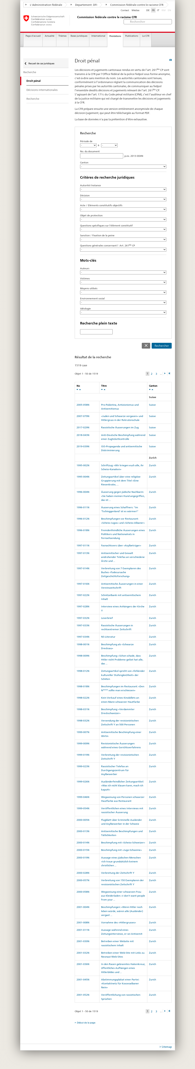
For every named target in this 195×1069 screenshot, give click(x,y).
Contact (125, 10)
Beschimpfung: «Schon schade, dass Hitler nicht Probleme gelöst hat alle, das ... (122, 659)
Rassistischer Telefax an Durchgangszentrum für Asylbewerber (115, 770)
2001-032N (83, 952)
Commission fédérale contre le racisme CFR (134, 4)
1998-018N (83, 686)
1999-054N (83, 808)
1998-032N (83, 720)
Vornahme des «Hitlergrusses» (118, 922)
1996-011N (83, 507)
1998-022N (83, 697)
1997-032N (83, 617)
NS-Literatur (108, 636)
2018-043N (83, 435)
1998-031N (83, 709)
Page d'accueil (33, 36)
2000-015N (83, 849)
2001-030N (83, 941)
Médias (135, 10)
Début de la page (86, 1022)
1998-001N (83, 644)
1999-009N (83, 743)
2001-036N (83, 964)
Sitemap (167, 1046)
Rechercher (162, 345)
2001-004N (83, 907)
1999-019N (83, 754)
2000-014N (83, 842)
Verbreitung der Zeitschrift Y (117, 872)
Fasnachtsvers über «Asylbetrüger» (121, 545)
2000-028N (83, 872)
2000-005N (83, 819)
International (98, 36)
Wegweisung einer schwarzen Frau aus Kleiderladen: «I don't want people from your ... (123, 895)
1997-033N (83, 625)
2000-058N (83, 891)
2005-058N (83, 404)
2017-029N (83, 427)
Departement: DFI (84, 4)
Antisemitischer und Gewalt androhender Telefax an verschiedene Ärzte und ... (123, 556)
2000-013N (83, 831)
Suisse (152, 404)
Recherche (29, 72)
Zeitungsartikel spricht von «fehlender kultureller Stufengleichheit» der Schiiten (123, 674)
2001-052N (83, 994)
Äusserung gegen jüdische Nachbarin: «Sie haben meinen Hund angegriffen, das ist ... (123, 495)
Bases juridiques (79, 36)
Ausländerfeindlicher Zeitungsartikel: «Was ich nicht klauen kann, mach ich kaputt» (122, 785)
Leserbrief (107, 617)
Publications (131, 36)
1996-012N (83, 518)
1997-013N (83, 553)
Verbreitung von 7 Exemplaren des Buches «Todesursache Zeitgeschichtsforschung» (121, 572)
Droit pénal (33, 81)
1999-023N (83, 766)
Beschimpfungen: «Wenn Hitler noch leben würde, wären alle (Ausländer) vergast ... (122, 910)
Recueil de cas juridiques (41, 63)
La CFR (145, 36)
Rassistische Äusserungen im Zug (120, 427)
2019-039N (83, 446)
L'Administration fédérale (44, 4)
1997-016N (83, 583)
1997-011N (83, 545)
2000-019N (83, 857)
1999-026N (83, 781)
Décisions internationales (42, 89)
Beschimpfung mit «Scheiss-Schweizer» (123, 842)
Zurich (152, 465)
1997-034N (83, 636)
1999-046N (83, 797)
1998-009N (83, 655)
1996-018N (83, 530)
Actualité (49, 36)
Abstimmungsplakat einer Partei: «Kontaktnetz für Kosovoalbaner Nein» (120, 983)
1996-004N (83, 491)
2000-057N (83, 880)
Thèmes (62, 36)
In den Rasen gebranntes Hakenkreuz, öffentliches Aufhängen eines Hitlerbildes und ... (123, 967)
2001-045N (83, 979)
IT (158, 10)
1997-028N (83, 606)
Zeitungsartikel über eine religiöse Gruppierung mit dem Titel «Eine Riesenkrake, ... (121, 480)
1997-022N (83, 595)
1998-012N (83, 670)
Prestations (115, 36)
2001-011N (83, 929)
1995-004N (83, 476)
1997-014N (83, 568)
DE (148, 10)
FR (153, 10)
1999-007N (83, 732)
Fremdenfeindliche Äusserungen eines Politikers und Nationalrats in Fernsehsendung (123, 534)
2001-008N (83, 922)
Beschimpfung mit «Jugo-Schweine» (121, 849)
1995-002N (83, 465)
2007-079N (83, 416)
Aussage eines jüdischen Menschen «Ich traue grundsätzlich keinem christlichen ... (121, 861)
